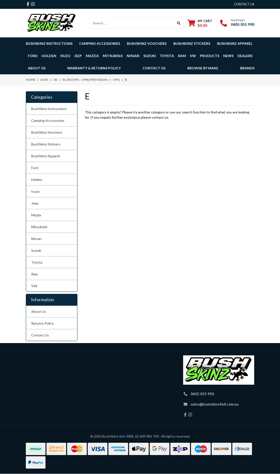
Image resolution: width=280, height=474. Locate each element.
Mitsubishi (39, 227)
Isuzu (35, 191)
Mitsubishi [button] (113, 56)
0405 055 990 (242, 24)
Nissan (36, 239)
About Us (38, 311)
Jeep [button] (78, 56)
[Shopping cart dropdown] (199, 23)
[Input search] (131, 23)
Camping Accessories (99, 43)
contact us (244, 4)
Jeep (35, 203)
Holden (36, 179)
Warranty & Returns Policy (94, 68)
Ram (34, 274)
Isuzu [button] (65, 56)
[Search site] (179, 23)
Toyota (36, 262)
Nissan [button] (133, 56)
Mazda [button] (92, 56)
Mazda (36, 215)
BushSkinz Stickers (191, 43)
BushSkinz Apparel (234, 43)
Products (209, 56)
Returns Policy (42, 323)
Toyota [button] (167, 56)
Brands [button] (247, 68)
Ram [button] (182, 56)
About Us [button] (36, 68)
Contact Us (154, 68)
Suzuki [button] (149, 56)
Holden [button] (49, 56)
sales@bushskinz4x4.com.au (215, 404)
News (228, 56)
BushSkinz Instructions (49, 43)
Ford (34, 168)
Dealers (244, 56)
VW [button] (193, 56)
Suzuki (36, 250)
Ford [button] (33, 56)
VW (34, 286)
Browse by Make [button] (202, 68)
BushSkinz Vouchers (146, 43)
